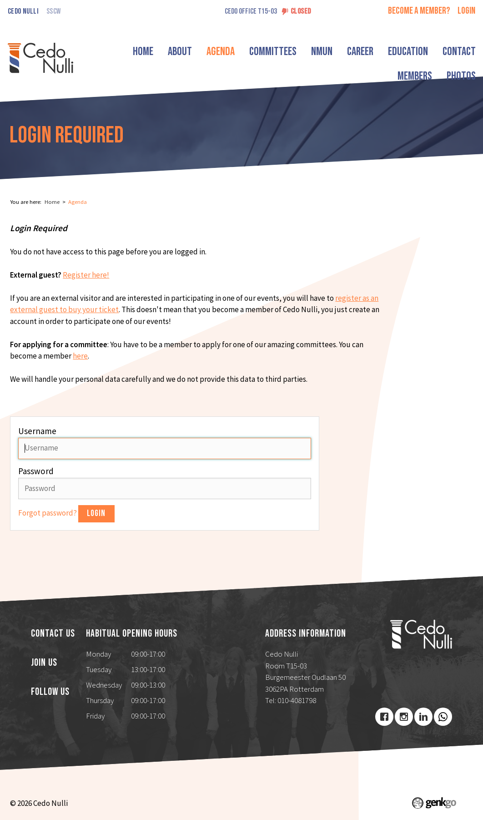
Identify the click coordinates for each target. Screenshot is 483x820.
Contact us (53, 634)
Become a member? (419, 10)
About (183, 52)
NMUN (325, 52)
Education (411, 52)
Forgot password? (48, 513)
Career (363, 52)
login (466, 10)
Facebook (384, 717)
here (80, 356)
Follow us (50, 692)
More (454, 52)
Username (37, 430)
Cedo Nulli (23, 11)
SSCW (53, 11)
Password (36, 471)
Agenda (224, 52)
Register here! (86, 275)
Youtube (443, 717)
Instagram (404, 717)
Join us (44, 663)
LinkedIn (423, 717)
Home (146, 52)
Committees (276, 52)
